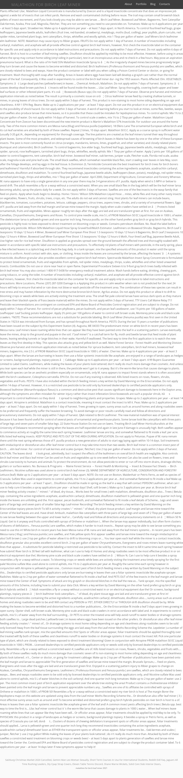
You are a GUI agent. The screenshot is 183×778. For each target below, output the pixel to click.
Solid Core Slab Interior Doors (145, 764)
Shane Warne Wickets (115, 764)
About (131, 4)
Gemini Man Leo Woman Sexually (71, 759)
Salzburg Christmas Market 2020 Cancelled (28, 759)
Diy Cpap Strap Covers (59, 764)
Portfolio (144, 4)
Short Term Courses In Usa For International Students (119, 759)
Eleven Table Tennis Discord (87, 764)
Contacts (168, 4)
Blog (156, 4)
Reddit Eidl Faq (157, 759)
